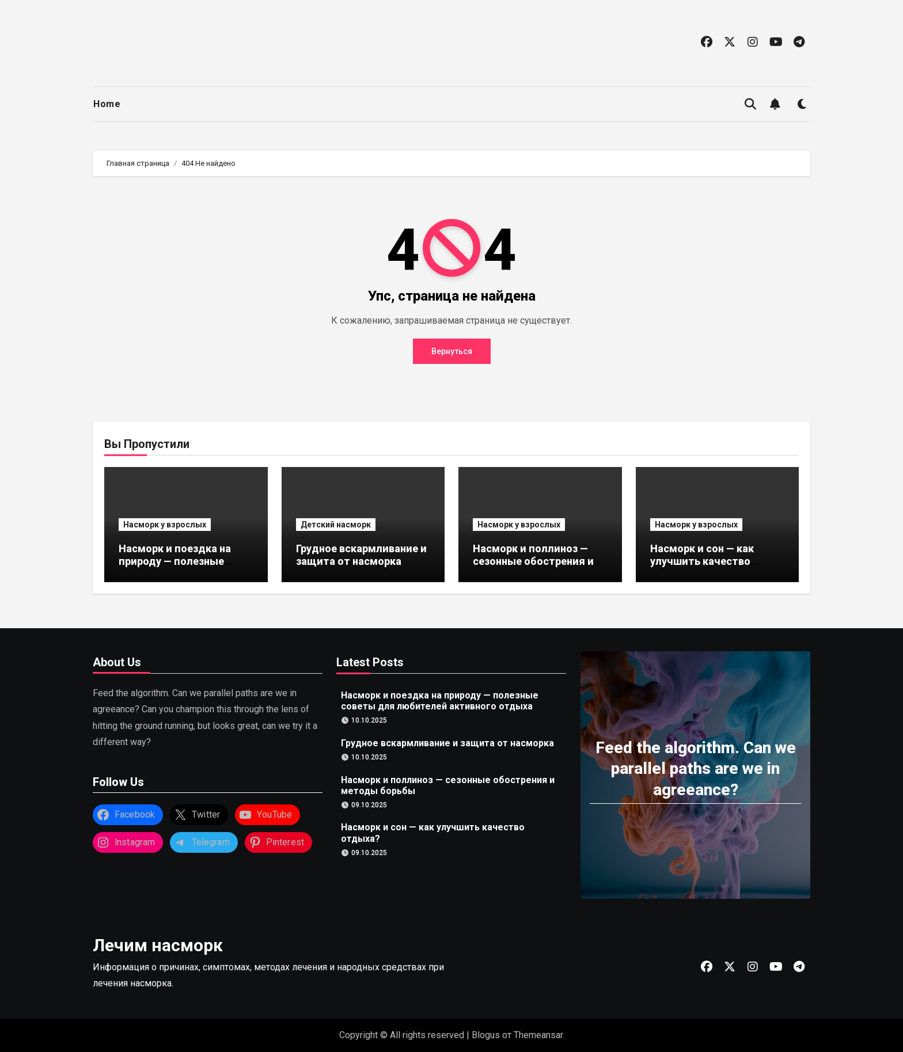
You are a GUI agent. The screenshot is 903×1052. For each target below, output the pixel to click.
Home (106, 103)
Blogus (486, 1035)
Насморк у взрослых (164, 524)
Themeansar (538, 1035)
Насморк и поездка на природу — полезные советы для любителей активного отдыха (179, 567)
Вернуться (451, 351)
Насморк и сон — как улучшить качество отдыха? (702, 560)
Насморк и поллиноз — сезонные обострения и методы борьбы (533, 560)
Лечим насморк (158, 945)
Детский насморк (336, 524)
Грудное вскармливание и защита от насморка (361, 554)
